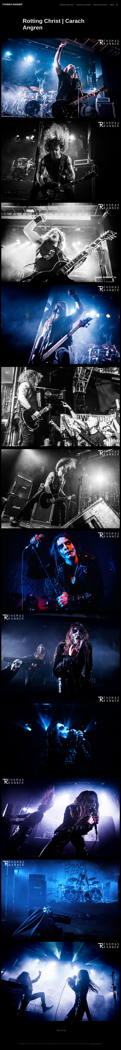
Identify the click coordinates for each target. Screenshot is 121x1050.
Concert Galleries (83, 5)
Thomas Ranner (12, 4)
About (112, 5)
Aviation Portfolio (100, 5)
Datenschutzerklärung (96, 1043)
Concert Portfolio (66, 5)
